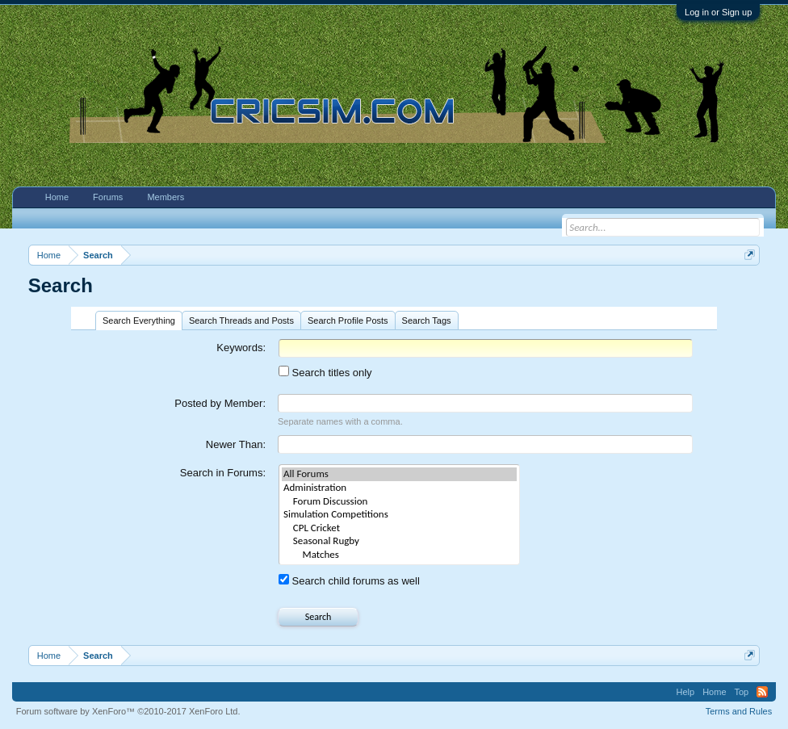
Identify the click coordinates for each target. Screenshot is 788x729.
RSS (762, 692)
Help (686, 692)
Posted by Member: (220, 403)
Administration (399, 488)
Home (57, 197)
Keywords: (241, 347)
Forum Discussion (399, 502)
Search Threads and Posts (241, 320)
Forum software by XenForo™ (128, 711)
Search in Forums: (223, 473)
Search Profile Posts (348, 320)
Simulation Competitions (399, 515)
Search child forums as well (349, 581)
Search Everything (139, 320)
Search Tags (426, 320)
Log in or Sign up (718, 12)
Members (165, 197)
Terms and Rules (739, 711)
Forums (108, 197)
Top (742, 692)
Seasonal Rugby (399, 541)
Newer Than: (236, 444)
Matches (399, 555)
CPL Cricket (399, 528)
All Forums (399, 474)
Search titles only (325, 373)
